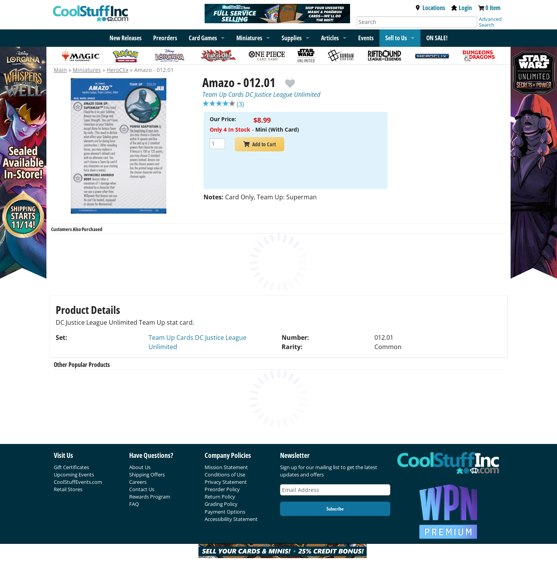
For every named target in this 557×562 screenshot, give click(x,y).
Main (60, 70)
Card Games (203, 38)
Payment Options (225, 511)
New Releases (125, 38)
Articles (330, 38)
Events (366, 38)
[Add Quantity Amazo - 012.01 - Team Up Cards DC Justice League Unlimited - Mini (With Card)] (217, 144)
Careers (138, 481)
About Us (139, 467)
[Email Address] (335, 489)
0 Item (493, 7)
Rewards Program (149, 496)
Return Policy (220, 496)
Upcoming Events (74, 474)
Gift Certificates (71, 467)
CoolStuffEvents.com (78, 481)
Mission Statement (226, 467)
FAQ (134, 503)
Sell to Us (396, 38)
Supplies (292, 38)
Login (461, 7)
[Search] (417, 21)
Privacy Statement (226, 481)
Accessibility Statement (231, 519)
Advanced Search (490, 21)
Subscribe (334, 509)
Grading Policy (221, 503)
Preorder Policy (222, 489)
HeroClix (117, 70)
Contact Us (141, 489)
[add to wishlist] (290, 80)
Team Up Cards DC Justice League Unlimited (261, 94)
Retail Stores (68, 489)
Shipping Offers (147, 474)
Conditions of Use (225, 474)
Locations (430, 7)
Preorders (165, 38)
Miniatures (87, 70)
